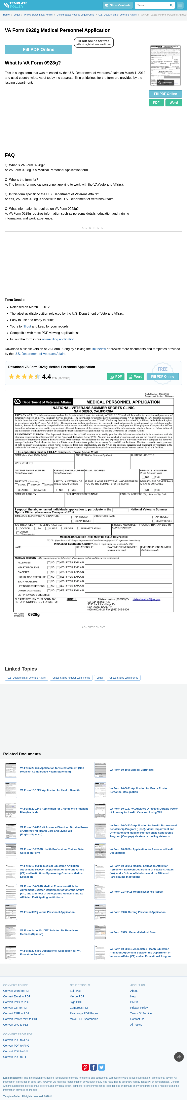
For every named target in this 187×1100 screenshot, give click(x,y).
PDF (156, 102)
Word (174, 102)
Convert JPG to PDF (16, 1024)
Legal (100, 677)
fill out (27, 326)
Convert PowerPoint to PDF (20, 1019)
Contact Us (137, 1019)
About (134, 990)
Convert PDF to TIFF (16, 1056)
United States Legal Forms (123, 677)
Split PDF (76, 990)
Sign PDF (76, 1002)
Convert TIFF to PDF (16, 1013)
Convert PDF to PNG (16, 1045)
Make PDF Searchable (84, 1019)
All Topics (136, 1024)
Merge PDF (77, 996)
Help (133, 996)
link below (99, 349)
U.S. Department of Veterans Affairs (39, 354)
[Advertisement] (75, 118)
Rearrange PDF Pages (84, 1013)
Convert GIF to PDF (15, 1007)
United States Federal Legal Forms (71, 677)
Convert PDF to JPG (16, 1040)
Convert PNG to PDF (16, 1002)
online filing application (58, 339)
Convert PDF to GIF (15, 1051)
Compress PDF (79, 1007)
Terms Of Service (141, 1013)
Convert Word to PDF (16, 990)
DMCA (134, 1002)
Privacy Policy (139, 1007)
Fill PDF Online (38, 49)
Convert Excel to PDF (16, 996)
